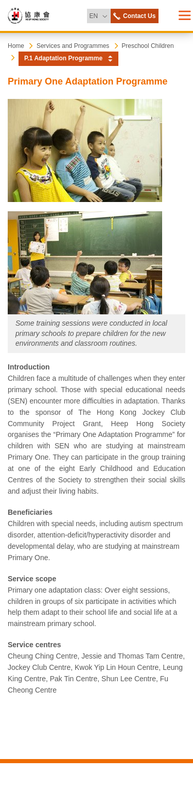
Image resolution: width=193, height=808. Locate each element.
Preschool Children (147, 45)
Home (16, 45)
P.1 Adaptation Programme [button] (63, 58)
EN (100, 14)
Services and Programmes (73, 45)
